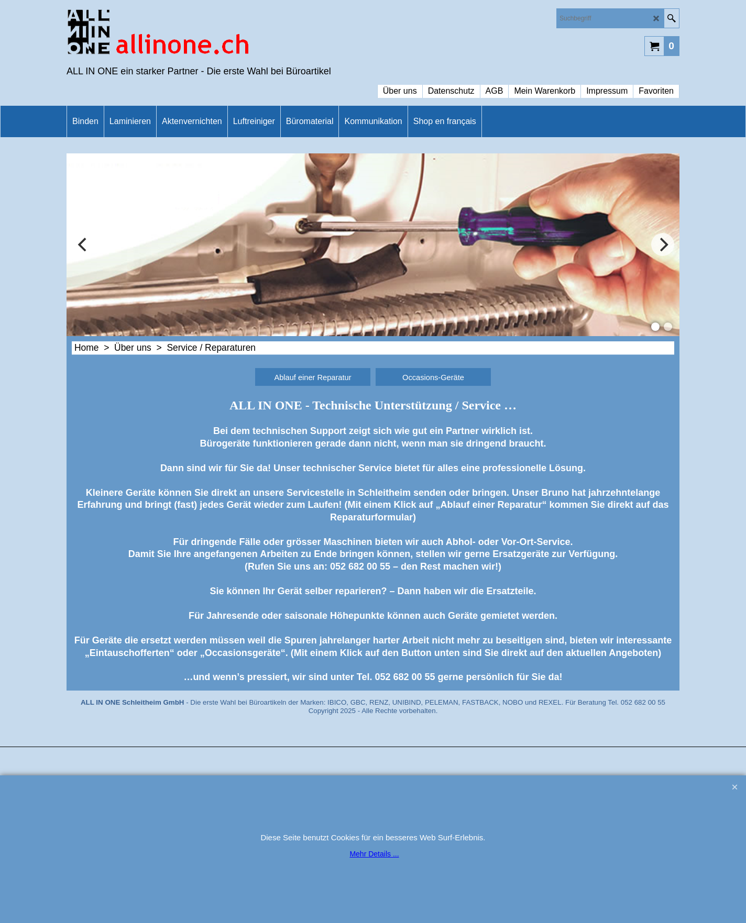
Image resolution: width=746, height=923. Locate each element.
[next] (662, 244)
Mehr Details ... (374, 854)
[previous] (83, 244)
